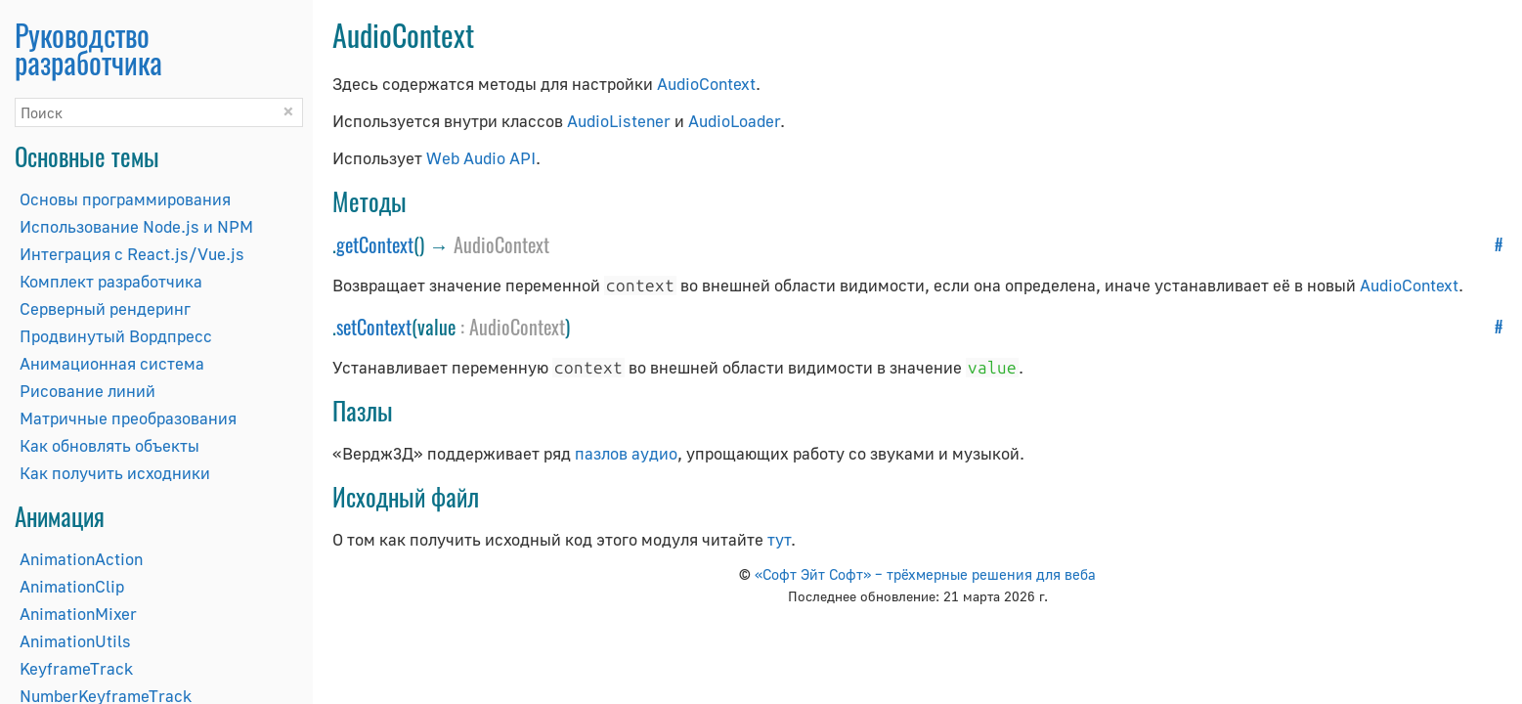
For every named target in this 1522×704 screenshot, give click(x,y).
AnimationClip (72, 586)
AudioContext (706, 83)
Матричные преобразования (128, 418)
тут (779, 539)
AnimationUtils (75, 641)
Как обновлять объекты (109, 445)
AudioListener (619, 120)
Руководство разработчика (88, 48)
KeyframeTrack (76, 668)
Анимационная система (112, 363)
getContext (374, 244)
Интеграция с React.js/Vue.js (132, 253)
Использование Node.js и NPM (136, 226)
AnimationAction (81, 559)
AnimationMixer (78, 613)
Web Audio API (481, 158)
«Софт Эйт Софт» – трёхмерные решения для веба (925, 574)
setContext (374, 326)
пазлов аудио (626, 453)
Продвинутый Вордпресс (116, 336)
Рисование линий (87, 390)
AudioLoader (734, 120)
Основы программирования (125, 199)
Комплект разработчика (111, 281)
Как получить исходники (115, 472)
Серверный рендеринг (105, 308)
